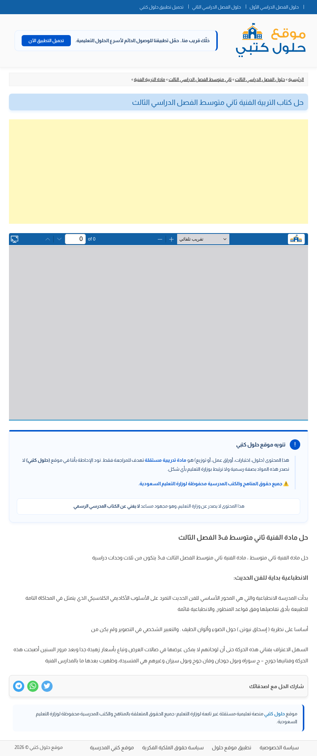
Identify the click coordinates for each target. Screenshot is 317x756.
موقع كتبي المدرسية (112, 747)
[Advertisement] (158, 171)
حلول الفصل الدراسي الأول (274, 7)
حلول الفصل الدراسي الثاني (216, 7)
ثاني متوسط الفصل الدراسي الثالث (200, 79)
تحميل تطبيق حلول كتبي (161, 7)
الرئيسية (296, 79)
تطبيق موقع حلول (231, 747)
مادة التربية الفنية (149, 79)
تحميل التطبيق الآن (46, 40)
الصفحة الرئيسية (310, 5)
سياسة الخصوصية (279, 747)
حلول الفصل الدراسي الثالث (260, 79)
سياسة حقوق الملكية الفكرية (173, 747)
